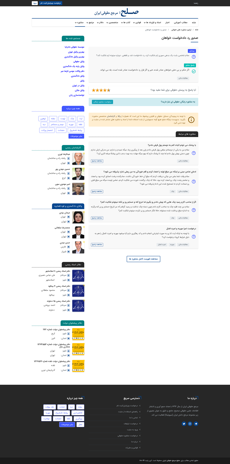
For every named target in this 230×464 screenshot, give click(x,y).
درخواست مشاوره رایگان (102, 101)
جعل (80, 424)
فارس (63, 247)
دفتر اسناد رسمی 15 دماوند (58, 301)
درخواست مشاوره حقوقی (128, 435)
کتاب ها (126, 22)
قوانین (138, 22)
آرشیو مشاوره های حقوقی (181, 29)
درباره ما (134, 441)
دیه (44, 124)
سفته (53, 118)
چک (172, 191)
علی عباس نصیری (47, 275)
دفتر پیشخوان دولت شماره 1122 (56, 329)
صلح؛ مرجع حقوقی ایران (171, 461)
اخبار (167, 22)
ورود (34, 3)
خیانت (62, 407)
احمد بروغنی (49, 305)
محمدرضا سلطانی (62, 227)
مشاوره (80, 22)
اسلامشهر (50, 280)
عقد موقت (49, 407)
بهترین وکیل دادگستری (74, 57)
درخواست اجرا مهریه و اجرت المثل (181, 228)
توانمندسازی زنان (76, 95)
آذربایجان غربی (48, 370)
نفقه (80, 124)
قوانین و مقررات (131, 447)
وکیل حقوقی (78, 61)
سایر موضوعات (76, 136)
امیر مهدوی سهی (62, 184)
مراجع (91, 22)
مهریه (172, 244)
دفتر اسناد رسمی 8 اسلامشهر (58, 271)
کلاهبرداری (77, 412)
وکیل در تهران (78, 85)
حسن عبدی (65, 242)
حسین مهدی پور (62, 169)
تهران (63, 163)
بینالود (51, 295)
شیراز (64, 251)
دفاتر (101, 22)
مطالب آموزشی (180, 22)
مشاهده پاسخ (97, 161)
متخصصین (113, 22)
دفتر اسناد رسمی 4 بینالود (59, 286)
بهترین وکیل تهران (76, 52)
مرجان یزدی (64, 212)
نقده (53, 365)
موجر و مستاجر (57, 124)
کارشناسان (111, 116)
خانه (194, 22)
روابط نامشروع (76, 130)
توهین (43, 118)
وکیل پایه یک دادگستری (73, 66)
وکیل (82, 81)
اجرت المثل (162, 244)
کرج (64, 178)
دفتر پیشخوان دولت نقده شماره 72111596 (52, 361)
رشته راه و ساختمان (57, 158)
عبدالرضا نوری (64, 154)
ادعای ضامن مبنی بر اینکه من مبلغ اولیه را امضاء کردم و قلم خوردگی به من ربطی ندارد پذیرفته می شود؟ (150, 171)
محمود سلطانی (48, 290)
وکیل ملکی (79, 90)
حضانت (61, 130)
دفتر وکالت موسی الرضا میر (72, 71)
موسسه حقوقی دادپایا (74, 47)
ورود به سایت (132, 429)
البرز (53, 338)
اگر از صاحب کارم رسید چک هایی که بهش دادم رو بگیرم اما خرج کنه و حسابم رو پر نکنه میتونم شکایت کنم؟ (148, 202)
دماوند (51, 310)
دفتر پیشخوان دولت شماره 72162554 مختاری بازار (53, 345)
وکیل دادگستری (77, 76)
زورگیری (79, 418)
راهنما (196, 3)
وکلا (119, 116)
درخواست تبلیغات (131, 423)
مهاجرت (46, 418)
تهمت (62, 118)
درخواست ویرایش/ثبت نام (50, 3)
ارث (80, 118)
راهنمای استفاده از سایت (128, 411)
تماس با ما (133, 417)
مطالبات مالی (183, 78)
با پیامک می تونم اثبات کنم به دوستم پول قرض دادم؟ (172, 145)
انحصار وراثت (47, 130)
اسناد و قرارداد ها (153, 22)
